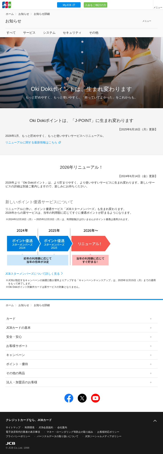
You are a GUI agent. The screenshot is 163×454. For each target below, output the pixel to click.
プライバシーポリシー (18, 436)
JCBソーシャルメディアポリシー (103, 436)
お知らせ (23, 14)
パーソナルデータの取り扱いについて (57, 436)
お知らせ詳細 (42, 14)
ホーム (10, 14)
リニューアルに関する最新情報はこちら (31, 142)
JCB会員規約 (46, 427)
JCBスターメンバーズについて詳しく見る (32, 273)
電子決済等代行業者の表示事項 (23, 432)
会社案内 (62, 427)
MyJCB (67, 5)
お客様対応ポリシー (108, 432)
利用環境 (29, 427)
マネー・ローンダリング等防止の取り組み (70, 432)
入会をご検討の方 (95, 5)
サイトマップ (13, 427)
